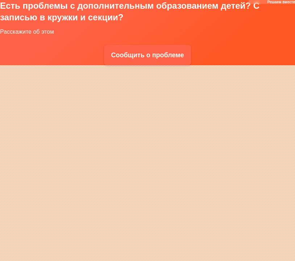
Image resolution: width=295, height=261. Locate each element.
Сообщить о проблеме (147, 55)
